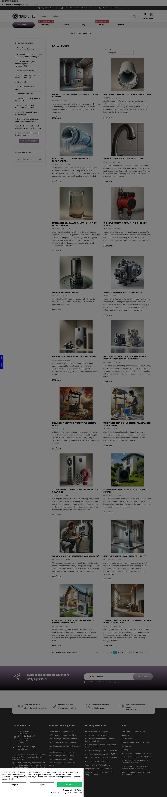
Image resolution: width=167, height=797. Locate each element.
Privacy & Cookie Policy (72, 790)
